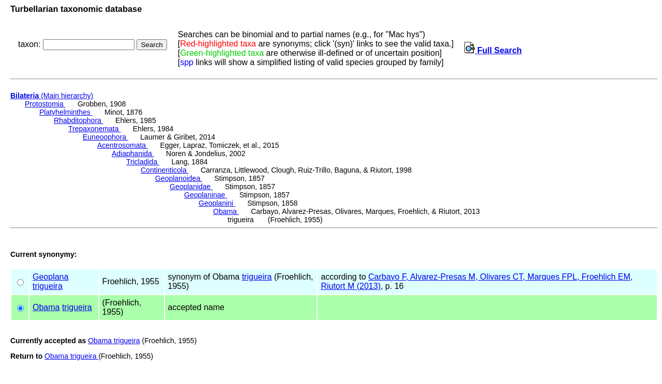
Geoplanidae (191, 186)
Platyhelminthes (66, 112)
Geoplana (50, 276)
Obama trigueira (114, 340)
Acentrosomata (122, 145)
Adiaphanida (133, 153)
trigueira (48, 286)
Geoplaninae (205, 195)
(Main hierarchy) (51, 95)
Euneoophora (105, 137)
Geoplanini (217, 203)
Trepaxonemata (94, 129)
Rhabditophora (78, 120)
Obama (226, 211)
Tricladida (142, 162)
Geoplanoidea (178, 178)
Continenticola (165, 170)
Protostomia (45, 104)
